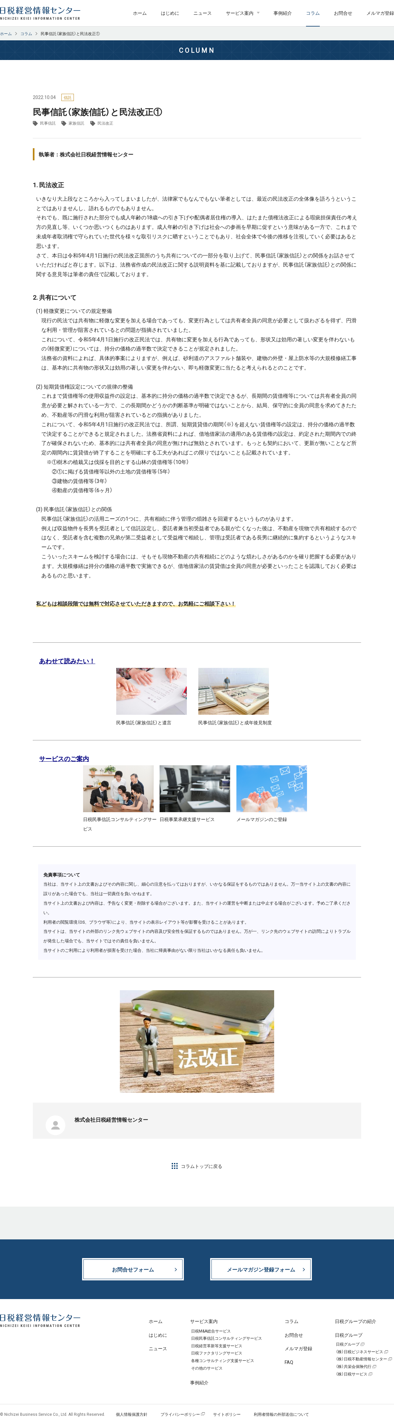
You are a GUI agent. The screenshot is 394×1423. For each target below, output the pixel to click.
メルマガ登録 (380, 13)
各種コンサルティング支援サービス (222, 1360)
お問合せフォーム (133, 1269)
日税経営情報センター (40, 13)
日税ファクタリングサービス (216, 1353)
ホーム (140, 13)
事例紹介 (283, 13)
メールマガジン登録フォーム (261, 1269)
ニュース (202, 13)
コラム (313, 13)
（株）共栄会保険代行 (353, 1366)
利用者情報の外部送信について (281, 1414)
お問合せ (343, 13)
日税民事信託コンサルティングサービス (226, 1338)
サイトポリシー (227, 1414)
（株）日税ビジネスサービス (359, 1351)
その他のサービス (207, 1368)
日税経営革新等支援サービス (216, 1346)
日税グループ (348, 1344)
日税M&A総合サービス (211, 1331)
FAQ (289, 1362)
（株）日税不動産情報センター (361, 1359)
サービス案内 (239, 13)
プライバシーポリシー (180, 1414)
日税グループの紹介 (355, 1321)
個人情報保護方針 (131, 1414)
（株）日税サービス (351, 1374)
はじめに (170, 13)
